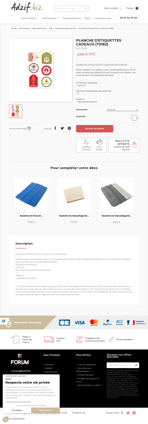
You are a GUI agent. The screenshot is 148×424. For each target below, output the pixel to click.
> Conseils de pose (85, 375)
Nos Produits (30, 18)
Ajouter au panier (94, 128)
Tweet (62, 128)
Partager (55, 128)
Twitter (128, 413)
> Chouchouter (51, 372)
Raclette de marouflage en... (74, 216)
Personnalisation (72, 18)
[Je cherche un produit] (71, 8)
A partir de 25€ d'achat (122, 145)
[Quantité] (134, 117)
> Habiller (48, 368)
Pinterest (69, 128)
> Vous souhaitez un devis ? (89, 385)
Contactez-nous (103, 18)
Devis (87, 18)
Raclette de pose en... (31, 216)
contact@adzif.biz (21, 371)
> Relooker (49, 364)
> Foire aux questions (86, 364)
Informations (50, 18)
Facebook (122, 413)
